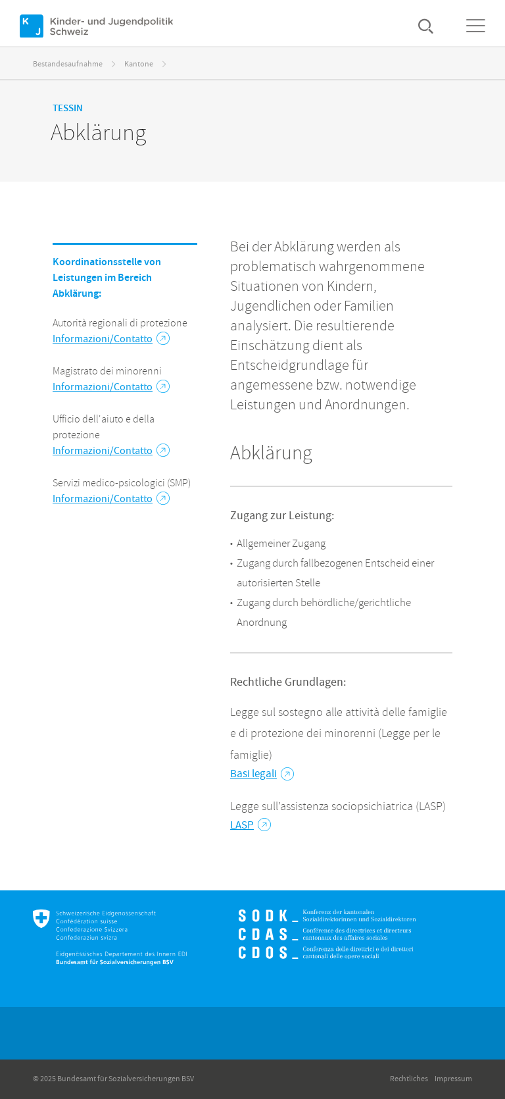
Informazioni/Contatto (111, 338)
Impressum (453, 1079)
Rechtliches (409, 1079)
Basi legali (262, 774)
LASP (250, 825)
